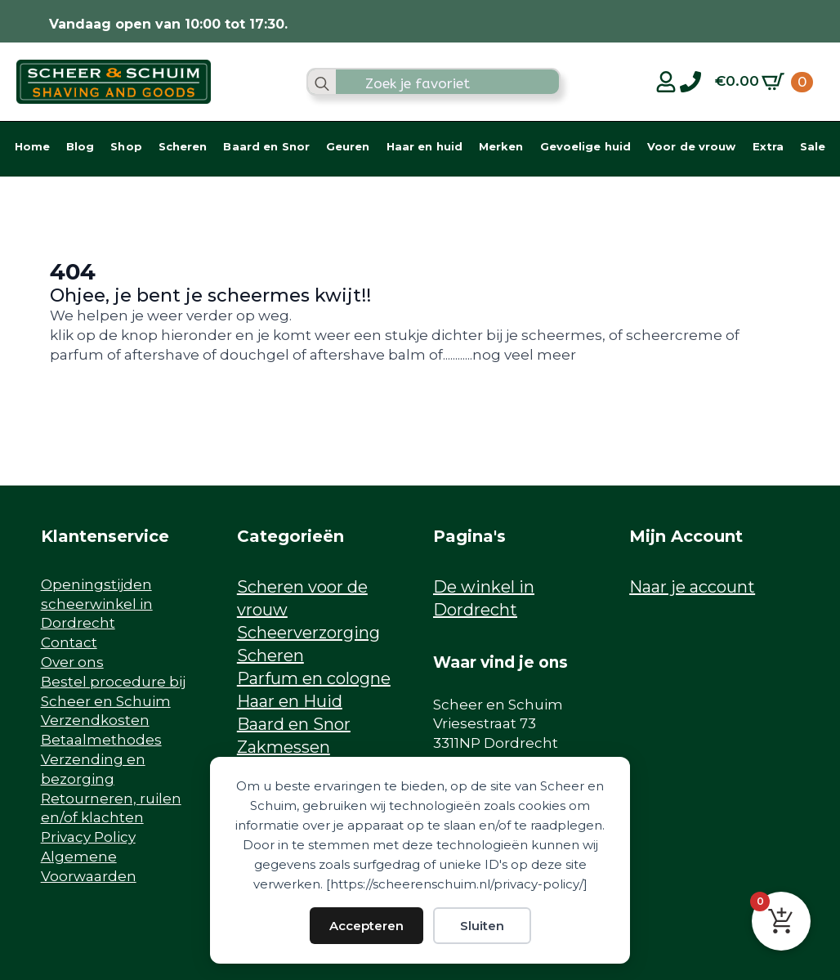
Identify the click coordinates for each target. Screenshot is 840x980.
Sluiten (482, 925)
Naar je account (692, 587)
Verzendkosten (95, 720)
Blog (80, 146)
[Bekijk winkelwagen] (764, 82)
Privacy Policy (88, 837)
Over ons (72, 662)
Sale (812, 146)
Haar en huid (424, 146)
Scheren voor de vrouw (302, 598)
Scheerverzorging (308, 632)
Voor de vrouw (691, 146)
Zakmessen (283, 747)
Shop (125, 146)
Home (32, 146)
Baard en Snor (266, 146)
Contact (69, 642)
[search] (322, 83)
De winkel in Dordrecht (483, 598)
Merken (501, 146)
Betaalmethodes (101, 740)
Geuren (348, 146)
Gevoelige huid (586, 146)
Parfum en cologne (314, 678)
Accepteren (366, 925)
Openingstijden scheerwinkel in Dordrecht (97, 604)
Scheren (183, 146)
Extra (768, 146)
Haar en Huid (289, 701)
